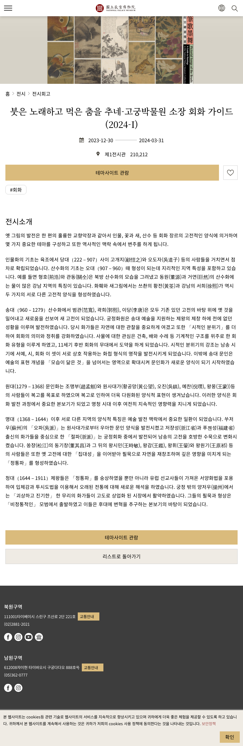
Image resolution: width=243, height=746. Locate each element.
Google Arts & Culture (39, 637)
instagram (18, 637)
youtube (29, 637)
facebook (8, 637)
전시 (21, 93)
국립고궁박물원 (115, 8)
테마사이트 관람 (112, 172)
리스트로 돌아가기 (122, 556)
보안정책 (209, 723)
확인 (229, 736)
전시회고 (41, 93)
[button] (221, 8)
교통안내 (87, 616)
